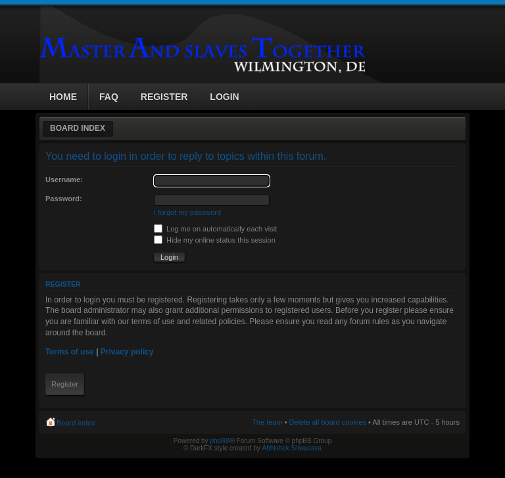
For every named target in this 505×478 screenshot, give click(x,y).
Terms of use (69, 351)
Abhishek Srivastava (292, 448)
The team (267, 422)
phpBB (219, 440)
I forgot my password (187, 212)
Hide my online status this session (215, 240)
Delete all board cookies (327, 422)
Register (64, 384)
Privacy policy (127, 351)
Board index (77, 128)
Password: (63, 199)
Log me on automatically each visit (215, 229)
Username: (64, 179)
